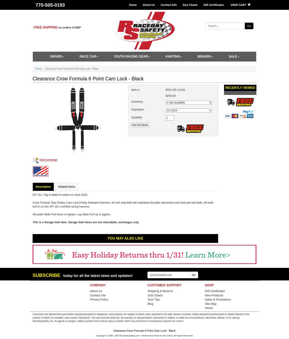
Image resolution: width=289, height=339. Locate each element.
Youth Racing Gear (132, 56)
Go (249, 26)
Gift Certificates (213, 4)
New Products (214, 295)
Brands (205, 56)
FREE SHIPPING (46, 27)
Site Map (211, 303)
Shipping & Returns (160, 291)
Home (133, 4)
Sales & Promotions (218, 299)
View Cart (241, 4)
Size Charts (190, 4)
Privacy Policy (99, 299)
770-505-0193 (50, 5)
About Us (149, 4)
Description (43, 186)
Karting (174, 56)
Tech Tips (153, 299)
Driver (57, 56)
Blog (150, 303)
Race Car (89, 56)
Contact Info (169, 4)
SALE (234, 56)
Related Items (66, 186)
